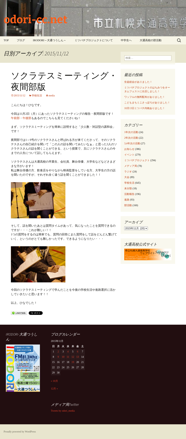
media (51, 95)
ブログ (21, 40)
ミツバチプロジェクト (137, 160)
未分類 (128, 188)
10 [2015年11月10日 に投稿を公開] (63, 357)
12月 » (54, 388)
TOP (6, 40)
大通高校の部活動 (150, 40)
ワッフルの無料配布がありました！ (144, 97)
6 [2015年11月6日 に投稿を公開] (77, 351)
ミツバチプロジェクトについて (94, 40)
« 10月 (54, 381)
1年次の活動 (131, 132)
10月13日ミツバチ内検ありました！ (144, 108)
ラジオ (128, 171)
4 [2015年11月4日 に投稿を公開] (67, 351)
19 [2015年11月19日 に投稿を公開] (73, 362)
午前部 (15, 118)
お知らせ (129, 149)
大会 (126, 177)
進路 (126, 199)
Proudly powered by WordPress (20, 431)
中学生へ (126, 40)
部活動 (128, 205)
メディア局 (130, 166)
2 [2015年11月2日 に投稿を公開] (58, 351)
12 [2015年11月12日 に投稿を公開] (73, 357)
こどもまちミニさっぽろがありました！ (147, 102)
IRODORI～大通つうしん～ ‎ (50, 40)
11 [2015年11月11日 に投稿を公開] (68, 357)
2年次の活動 (131, 137)
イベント (129, 154)
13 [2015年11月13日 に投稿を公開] (77, 357)
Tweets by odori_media (63, 410)
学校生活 (37, 95)
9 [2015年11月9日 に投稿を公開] (58, 357)
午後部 (27, 118)
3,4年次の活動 (132, 143)
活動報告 (129, 194)
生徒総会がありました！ (138, 82)
